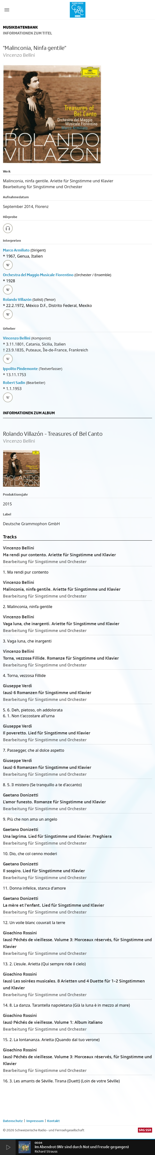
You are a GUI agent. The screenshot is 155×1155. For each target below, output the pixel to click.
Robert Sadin (14, 382)
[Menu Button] (7, 10)
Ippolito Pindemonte (20, 368)
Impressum (35, 1120)
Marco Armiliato (16, 250)
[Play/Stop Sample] (7, 228)
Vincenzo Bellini (16, 338)
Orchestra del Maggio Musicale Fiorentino (38, 274)
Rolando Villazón (17, 299)
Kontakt (53, 1120)
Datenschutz (13, 1120)
